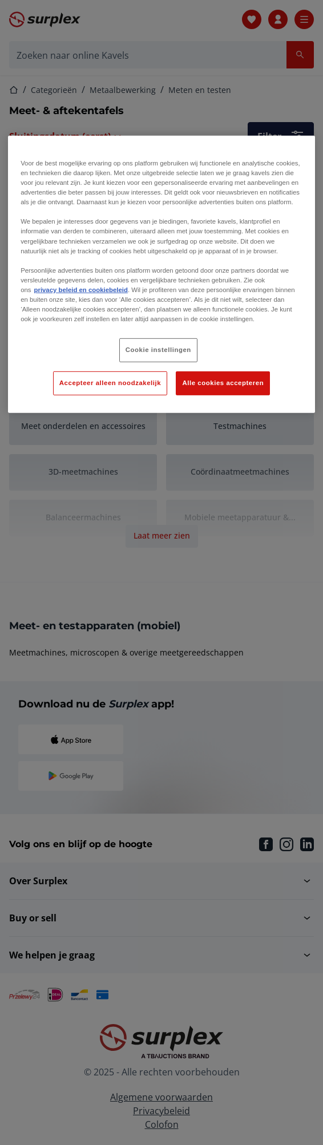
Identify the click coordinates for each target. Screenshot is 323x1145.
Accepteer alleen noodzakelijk (110, 382)
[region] (161, 274)
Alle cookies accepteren (223, 382)
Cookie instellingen (158, 349)
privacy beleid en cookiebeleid (81, 289)
